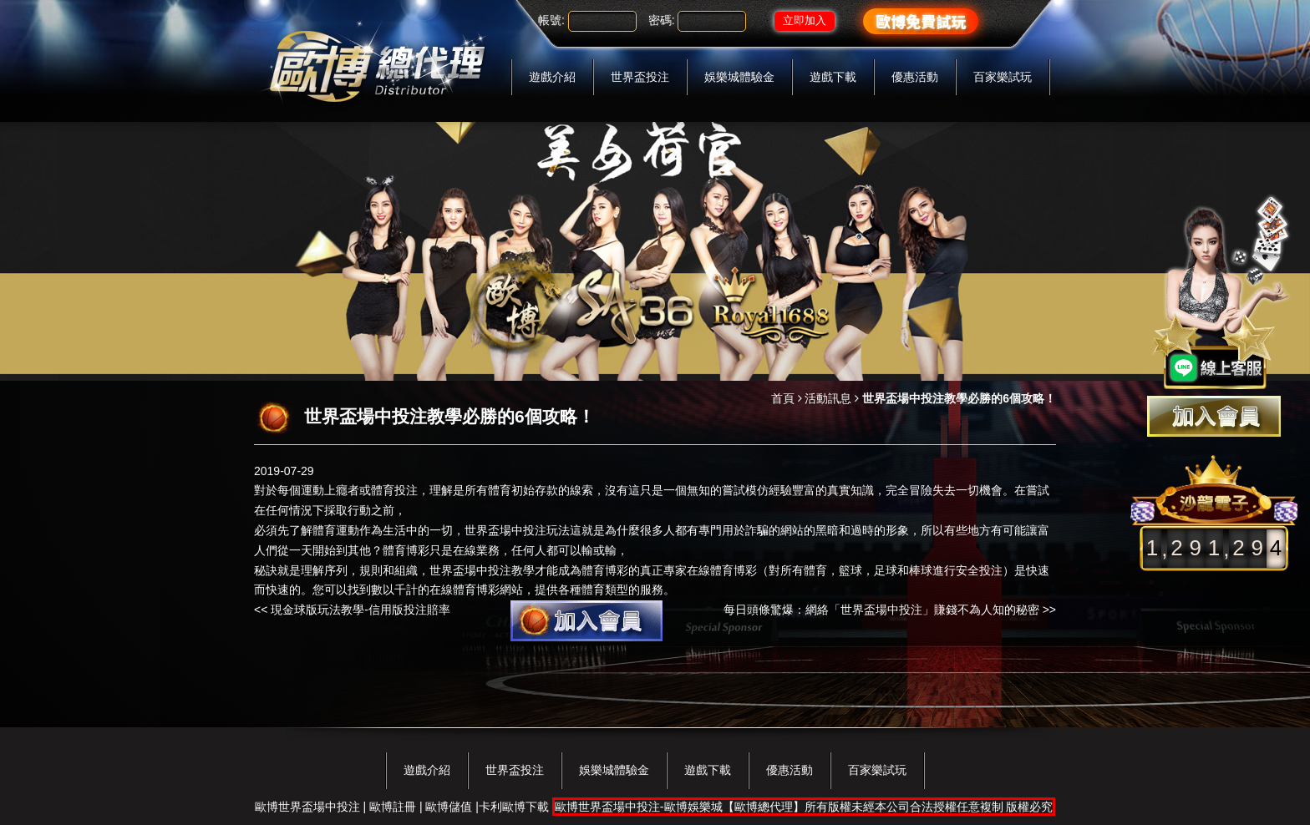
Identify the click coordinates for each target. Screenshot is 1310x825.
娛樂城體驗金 (739, 77)
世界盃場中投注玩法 (517, 530)
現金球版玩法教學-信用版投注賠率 (360, 609)
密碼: (661, 20)
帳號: (551, 20)
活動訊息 (828, 398)
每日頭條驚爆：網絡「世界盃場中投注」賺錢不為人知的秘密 (881, 609)
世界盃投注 (640, 77)
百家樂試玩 (1002, 77)
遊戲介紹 (552, 77)
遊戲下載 (833, 77)
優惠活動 (914, 77)
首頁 (783, 398)
